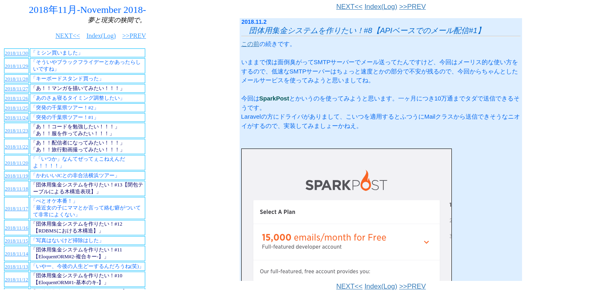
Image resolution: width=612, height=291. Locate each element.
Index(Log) (380, 6)
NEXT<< (349, 6)
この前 (250, 43)
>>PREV (412, 6)
